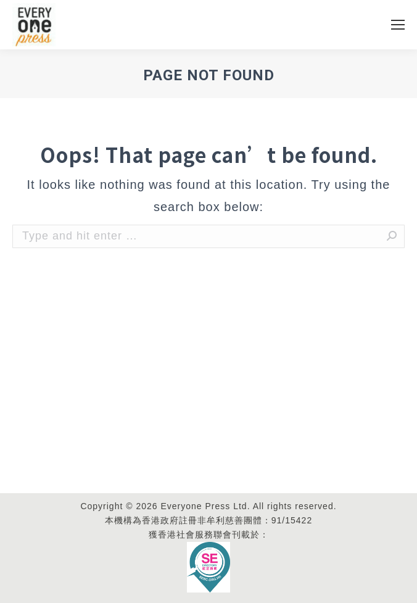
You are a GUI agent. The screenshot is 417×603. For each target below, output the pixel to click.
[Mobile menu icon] (398, 24)
